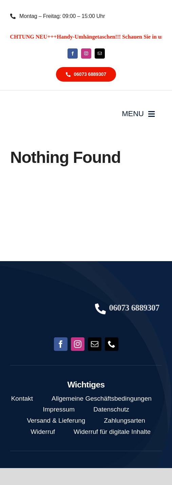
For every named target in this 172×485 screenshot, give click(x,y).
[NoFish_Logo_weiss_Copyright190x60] (46, 298)
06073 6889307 (134, 307)
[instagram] (86, 53)
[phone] (111, 344)
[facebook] (73, 53)
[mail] (100, 53)
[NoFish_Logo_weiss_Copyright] (42, 104)
